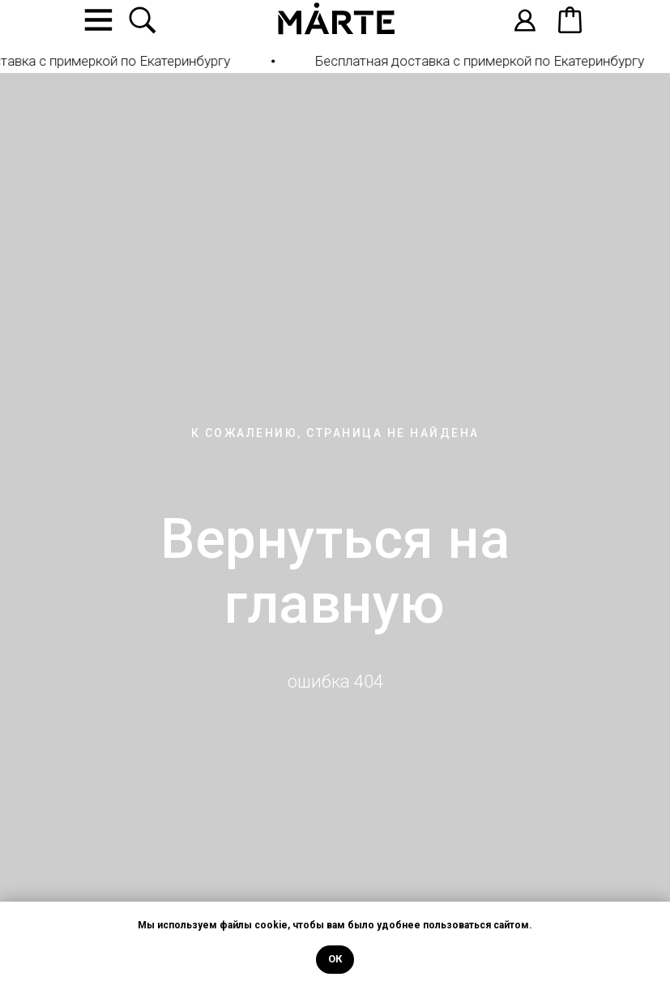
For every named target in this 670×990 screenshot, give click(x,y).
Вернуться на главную (335, 571)
